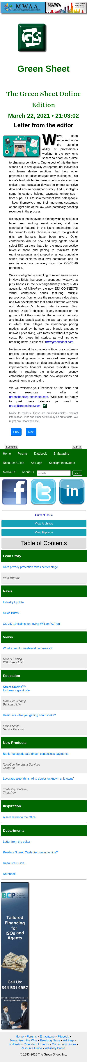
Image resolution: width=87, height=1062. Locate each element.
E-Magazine (61, 453)
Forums (22, 453)
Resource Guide (13, 462)
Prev (16, 431)
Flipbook (63, 1036)
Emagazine (47, 1036)
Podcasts (14, 1044)
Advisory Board (55, 1048)
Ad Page (36, 462)
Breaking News (50, 1040)
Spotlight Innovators (62, 462)
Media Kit (9, 472)
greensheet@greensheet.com (28, 396)
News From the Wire (23, 1040)
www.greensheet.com (59, 342)
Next (31, 431)
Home (7, 453)
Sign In (77, 446)
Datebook (40, 453)
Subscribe (11, 446)
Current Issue (44, 515)
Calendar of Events (36, 1044)
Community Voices (64, 1044)
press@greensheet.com (24, 405)
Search (77, 473)
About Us (28, 472)
